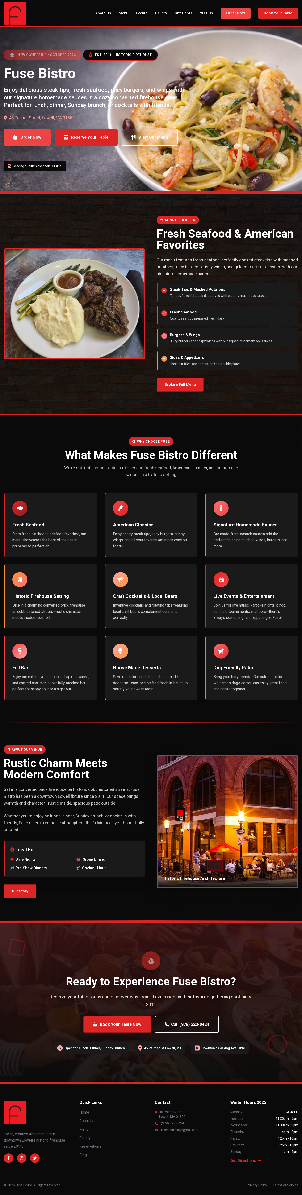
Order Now (235, 13)
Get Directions (245, 1160)
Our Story (20, 891)
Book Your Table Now (117, 1024)
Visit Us (206, 13)
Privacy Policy (257, 1185)
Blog (83, 1155)
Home (84, 1112)
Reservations (90, 1146)
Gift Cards (183, 13)
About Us (103, 13)
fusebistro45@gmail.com (180, 1130)
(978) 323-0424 (172, 1123)
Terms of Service (285, 1185)
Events (141, 13)
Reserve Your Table (86, 137)
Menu (123, 13)
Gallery (161, 13)
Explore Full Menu (180, 384)
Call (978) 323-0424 (187, 1024)
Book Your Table (278, 13)
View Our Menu (149, 137)
